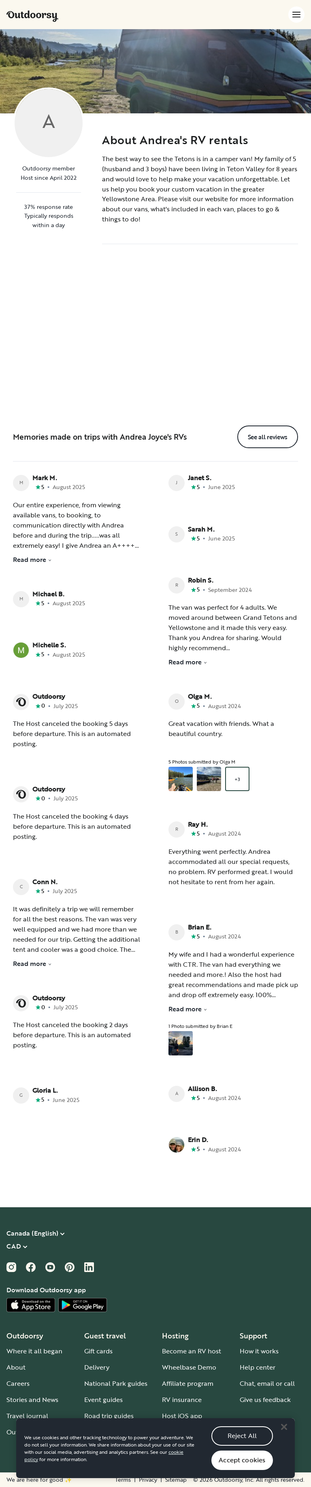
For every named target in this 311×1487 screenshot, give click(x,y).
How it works (259, 1351)
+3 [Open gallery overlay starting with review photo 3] (237, 779)
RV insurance (182, 1399)
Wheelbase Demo (189, 1367)
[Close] (284, 1437)
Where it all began (34, 1351)
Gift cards (98, 1351)
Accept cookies (242, 1470)
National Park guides (115, 1383)
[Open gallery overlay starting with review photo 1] (180, 779)
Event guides (103, 1399)
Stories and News (32, 1399)
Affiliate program (187, 1383)
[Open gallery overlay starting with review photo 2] (209, 779)
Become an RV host (191, 1351)
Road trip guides (109, 1416)
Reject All (242, 1446)
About (16, 1367)
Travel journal (27, 1416)
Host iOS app (182, 1416)
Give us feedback (265, 1399)
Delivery (96, 1367)
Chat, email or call (267, 1383)
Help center (257, 1367)
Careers (18, 1383)
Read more (32, 559)
